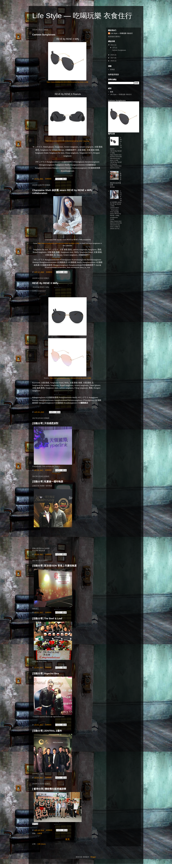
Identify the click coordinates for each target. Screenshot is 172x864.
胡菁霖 (39, 833)
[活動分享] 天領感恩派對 (45, 423)
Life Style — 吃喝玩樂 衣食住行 (121, 33)
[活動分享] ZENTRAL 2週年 (47, 730)
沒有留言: (48, 179)
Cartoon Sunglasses (43, 34)
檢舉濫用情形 (113, 74)
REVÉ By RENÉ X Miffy (45, 283)
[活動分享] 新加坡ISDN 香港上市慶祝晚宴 (54, 565)
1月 (113, 47)
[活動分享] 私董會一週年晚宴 (47, 481)
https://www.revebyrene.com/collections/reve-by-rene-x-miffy (67, 82)
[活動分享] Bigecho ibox (45, 673)
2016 (112, 61)
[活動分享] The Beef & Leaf (47, 618)
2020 (112, 55)
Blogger (93, 857)
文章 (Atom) (41, 844)
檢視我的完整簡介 (114, 36)
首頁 (67, 839)
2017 (112, 58)
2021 (112, 45)
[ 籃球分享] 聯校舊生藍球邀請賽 (49, 789)
